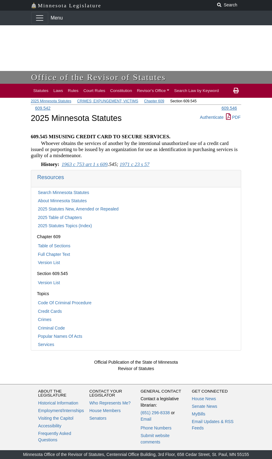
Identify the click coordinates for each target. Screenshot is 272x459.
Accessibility (49, 425)
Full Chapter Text (54, 254)
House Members (105, 410)
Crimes (44, 319)
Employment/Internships (61, 410)
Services (46, 344)
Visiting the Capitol (55, 418)
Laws (58, 90)
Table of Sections (54, 245)
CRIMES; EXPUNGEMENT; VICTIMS (107, 101)
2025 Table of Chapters (60, 217)
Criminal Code (51, 328)
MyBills (198, 413)
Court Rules (94, 90)
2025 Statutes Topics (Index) (65, 225)
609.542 (43, 108)
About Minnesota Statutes (62, 200)
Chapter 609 (154, 101)
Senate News (204, 406)
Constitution (121, 90)
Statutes (40, 90)
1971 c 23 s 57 (134, 164)
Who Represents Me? (110, 403)
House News (204, 398)
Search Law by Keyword (196, 90)
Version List (49, 262)
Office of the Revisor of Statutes (98, 77)
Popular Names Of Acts (60, 336)
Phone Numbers (156, 427)
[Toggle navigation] (39, 18)
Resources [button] (50, 177)
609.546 (229, 108)
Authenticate (212, 117)
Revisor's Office (151, 90)
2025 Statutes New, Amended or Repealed (78, 209)
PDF (233, 117)
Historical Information (58, 403)
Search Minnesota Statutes (63, 192)
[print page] (236, 90)
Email (146, 419)
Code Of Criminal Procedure (64, 302)
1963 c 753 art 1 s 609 (85, 164)
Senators (97, 418)
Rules (73, 90)
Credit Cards (50, 311)
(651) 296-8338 (155, 412)
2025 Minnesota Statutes (51, 101)
